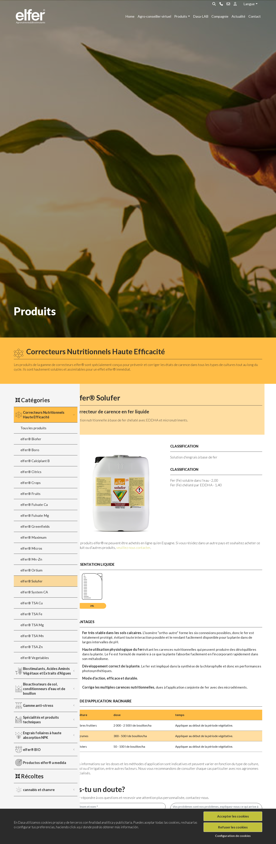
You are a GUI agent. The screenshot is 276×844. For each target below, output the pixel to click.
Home (130, 16)
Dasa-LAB (200, 16)
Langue (249, 4)
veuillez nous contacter (187, 536)
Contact (254, 16)
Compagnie (219, 16)
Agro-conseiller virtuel (154, 16)
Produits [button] (180, 16)
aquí (79, 827)
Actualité (238, 16)
